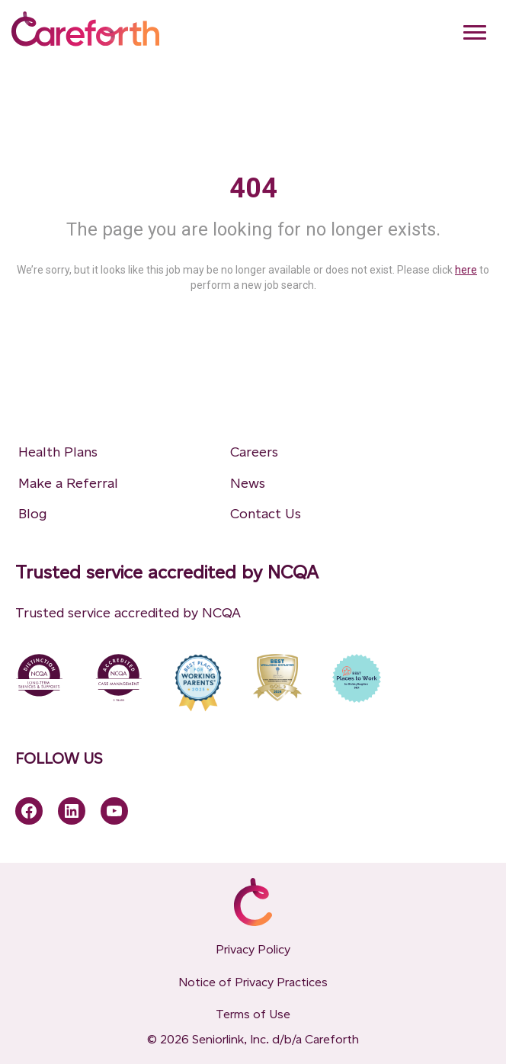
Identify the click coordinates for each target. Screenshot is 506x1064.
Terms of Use (253, 1014)
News (247, 483)
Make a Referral (68, 483)
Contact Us (265, 513)
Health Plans (58, 452)
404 (253, 188)
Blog (32, 513)
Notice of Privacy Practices (253, 982)
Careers (254, 452)
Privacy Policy (253, 949)
